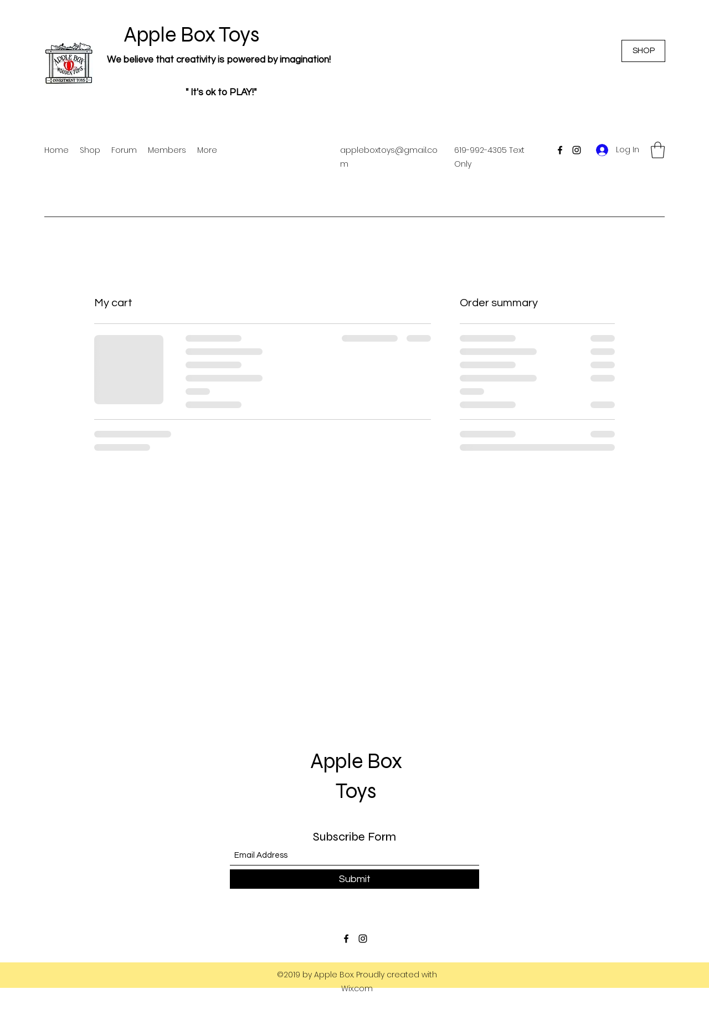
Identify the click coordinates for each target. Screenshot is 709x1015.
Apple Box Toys (180, 34)
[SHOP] (643, 51)
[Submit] (354, 879)
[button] (658, 150)
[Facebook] (560, 150)
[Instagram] (576, 150)
